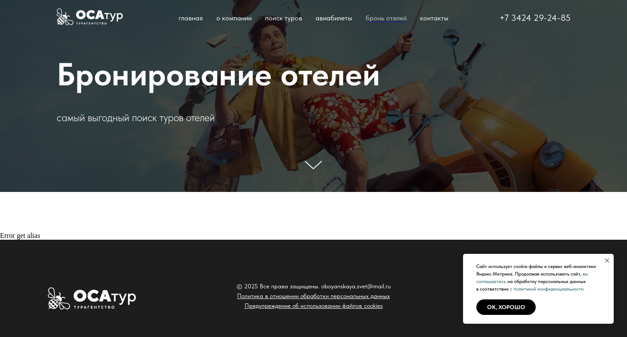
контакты (434, 18)
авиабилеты (333, 18)
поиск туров (283, 18)
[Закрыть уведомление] (607, 260)
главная (191, 18)
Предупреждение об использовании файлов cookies (314, 305)
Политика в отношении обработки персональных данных (313, 295)
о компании (234, 18)
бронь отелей (386, 18)
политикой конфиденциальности (549, 289)
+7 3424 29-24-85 (535, 17)
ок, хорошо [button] (506, 307)
